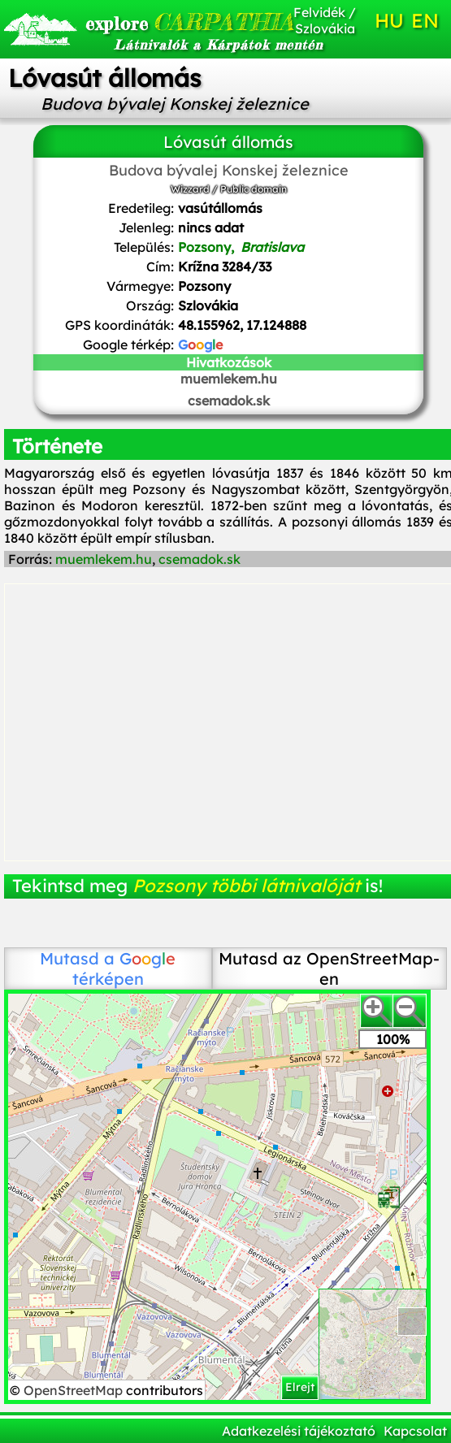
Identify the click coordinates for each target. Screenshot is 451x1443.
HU (389, 20)
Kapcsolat (415, 1431)
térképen (124, 968)
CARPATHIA (153, 22)
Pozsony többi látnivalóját (246, 885)
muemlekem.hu (228, 378)
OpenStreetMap (75, 1390)
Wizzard (190, 189)
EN (425, 20)
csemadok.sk (229, 400)
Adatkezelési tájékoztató (298, 1431)
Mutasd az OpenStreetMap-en (329, 968)
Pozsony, (241, 247)
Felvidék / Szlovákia (324, 20)
